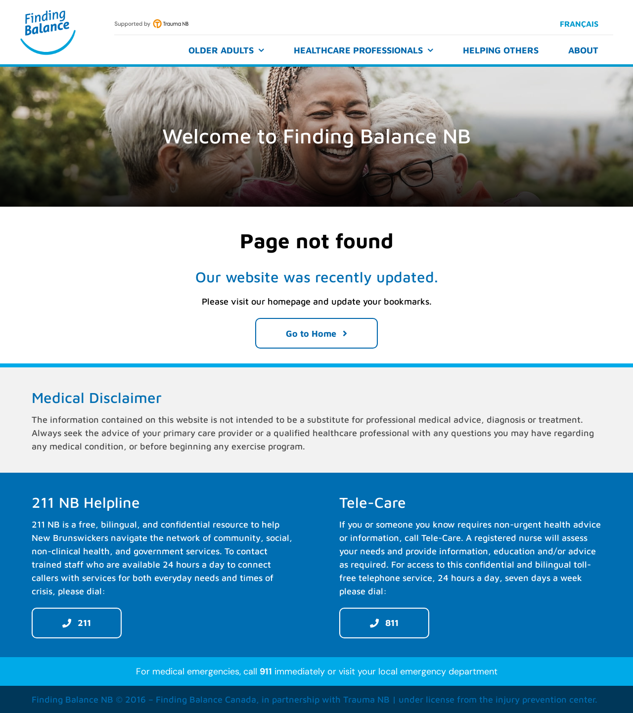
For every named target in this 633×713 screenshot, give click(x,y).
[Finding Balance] (48, 11)
